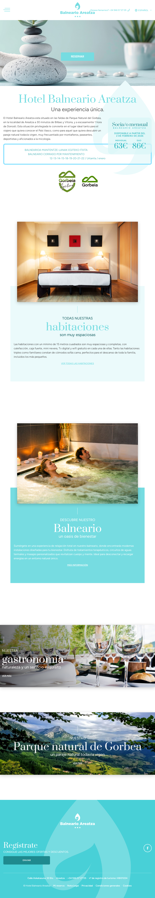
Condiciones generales (108, 885)
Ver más (6, 675)
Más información (77, 565)
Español (143, 10)
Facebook (146, 848)
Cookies (127, 885)
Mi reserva (58, 885)
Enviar (27, 860)
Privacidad (87, 885)
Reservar (77, 56)
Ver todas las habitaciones (77, 363)
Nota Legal (73, 885)
